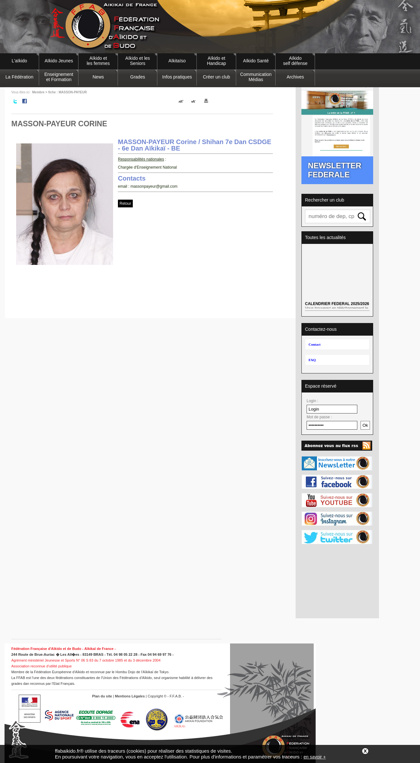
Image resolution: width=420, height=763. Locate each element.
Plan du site (102, 696)
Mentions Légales (130, 696)
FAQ (312, 360)
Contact (314, 344)
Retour (125, 203)
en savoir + (314, 756)
